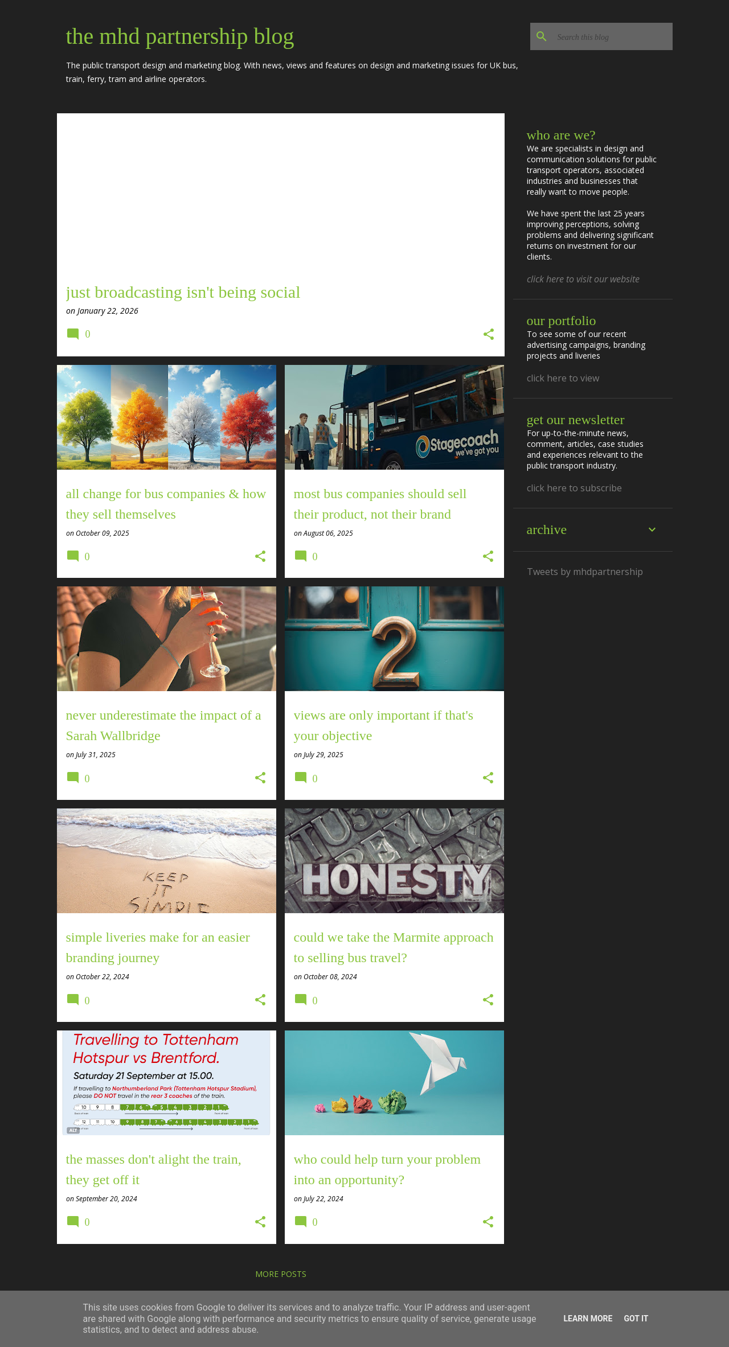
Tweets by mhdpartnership (585, 571)
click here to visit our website (583, 279)
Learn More (587, 1318)
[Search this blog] (613, 36)
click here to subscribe (574, 488)
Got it (636, 1318)
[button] (488, 335)
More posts (280, 1273)
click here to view (563, 378)
